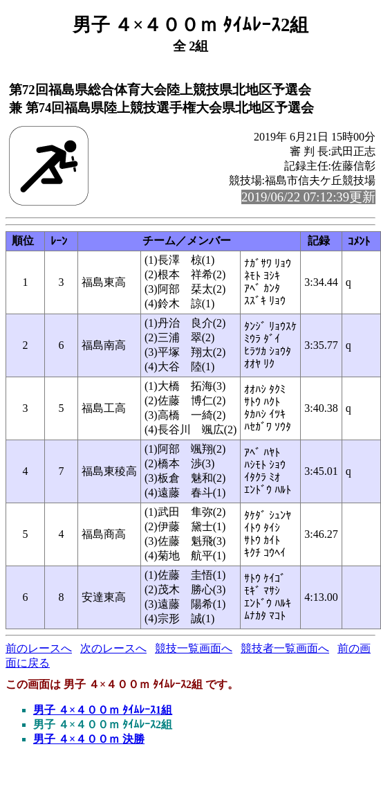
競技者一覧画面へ (285, 648)
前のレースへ (39, 648)
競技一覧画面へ (193, 648)
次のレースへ (113, 648)
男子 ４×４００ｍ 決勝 (89, 739)
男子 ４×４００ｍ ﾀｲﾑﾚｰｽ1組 (102, 710)
